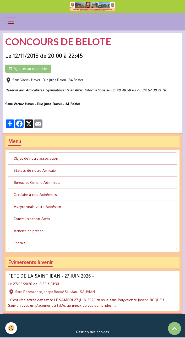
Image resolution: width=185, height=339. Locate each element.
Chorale (19, 243)
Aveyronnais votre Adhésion (37, 206)
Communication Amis (32, 218)
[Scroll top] (174, 328)
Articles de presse (28, 230)
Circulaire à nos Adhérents (35, 194)
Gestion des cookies (92, 332)
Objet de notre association (36, 158)
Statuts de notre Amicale (35, 170)
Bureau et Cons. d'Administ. (37, 182)
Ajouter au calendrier (28, 68)
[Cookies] (11, 328)
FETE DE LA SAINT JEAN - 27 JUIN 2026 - (51, 276)
